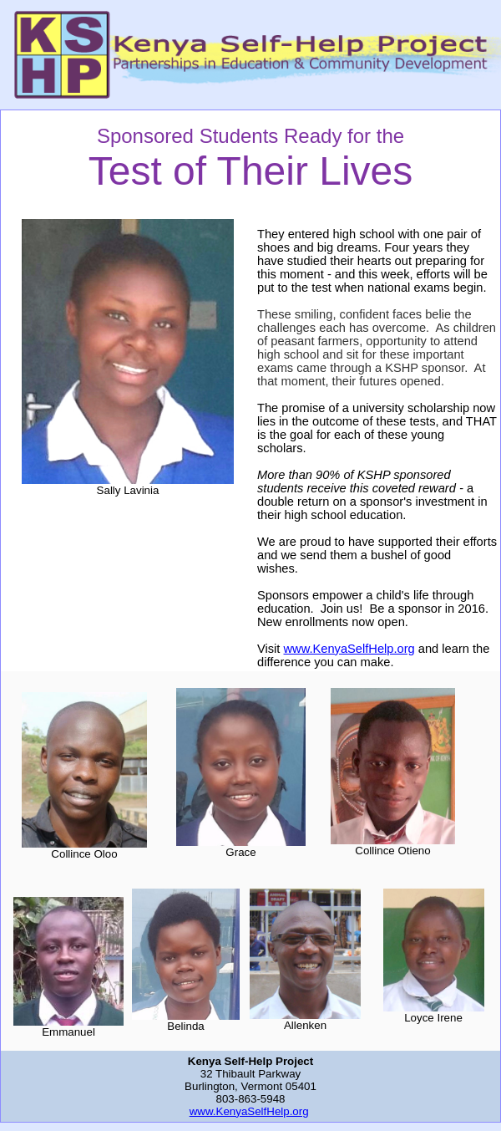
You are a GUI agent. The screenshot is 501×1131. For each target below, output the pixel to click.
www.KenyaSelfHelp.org (349, 648)
